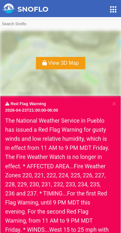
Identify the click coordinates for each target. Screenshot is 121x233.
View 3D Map (60, 63)
